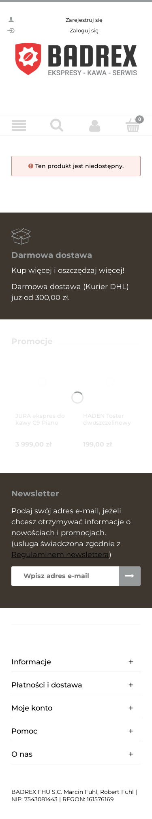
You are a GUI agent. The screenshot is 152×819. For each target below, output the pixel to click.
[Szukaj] (57, 125)
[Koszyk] (133, 125)
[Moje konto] (95, 125)
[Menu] (19, 125)
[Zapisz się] (130, 576)
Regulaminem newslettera (60, 554)
